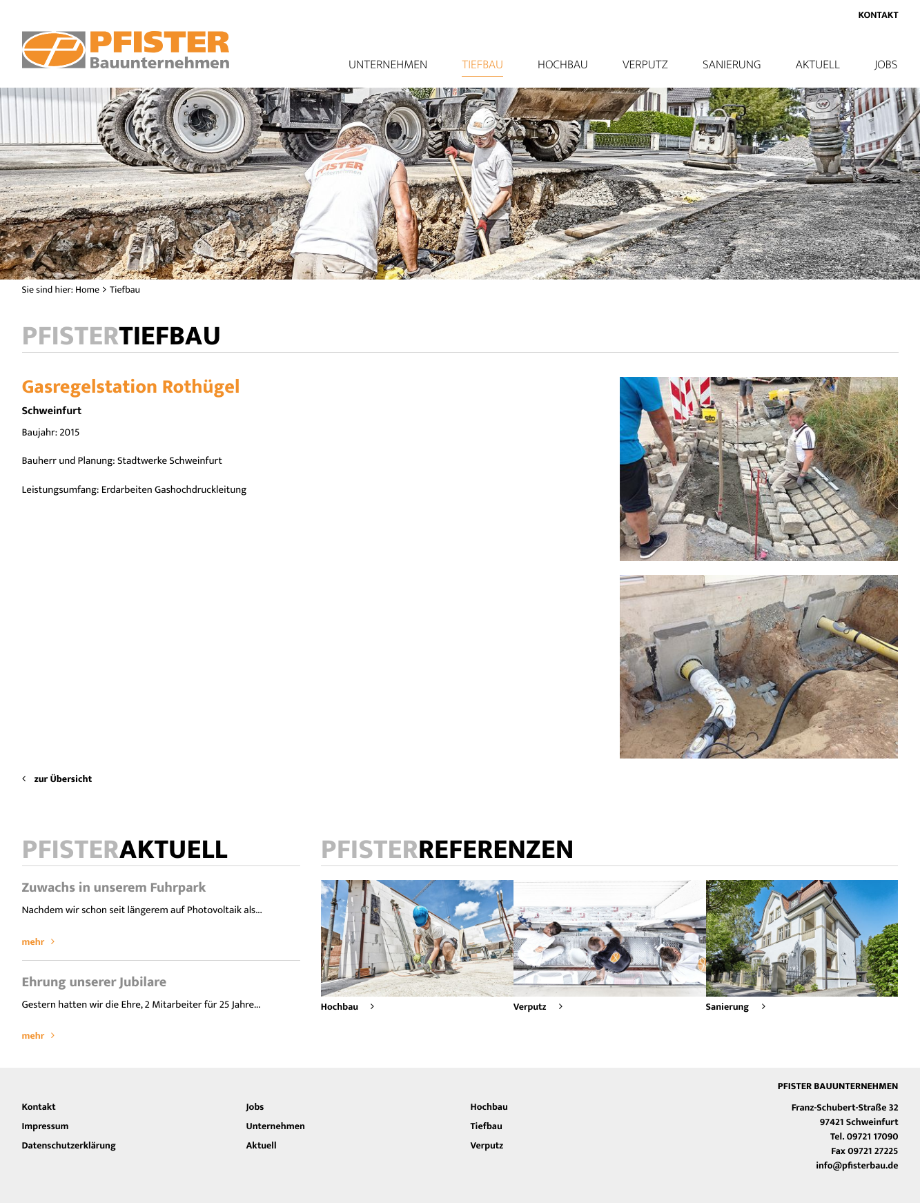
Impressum (45, 1127)
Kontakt (878, 15)
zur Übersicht (57, 780)
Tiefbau (482, 65)
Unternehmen (275, 1127)
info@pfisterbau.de (857, 1166)
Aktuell (818, 65)
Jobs (886, 65)
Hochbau (563, 65)
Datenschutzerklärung (69, 1146)
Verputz (645, 65)
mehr (38, 942)
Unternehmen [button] (388, 65)
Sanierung (732, 65)
